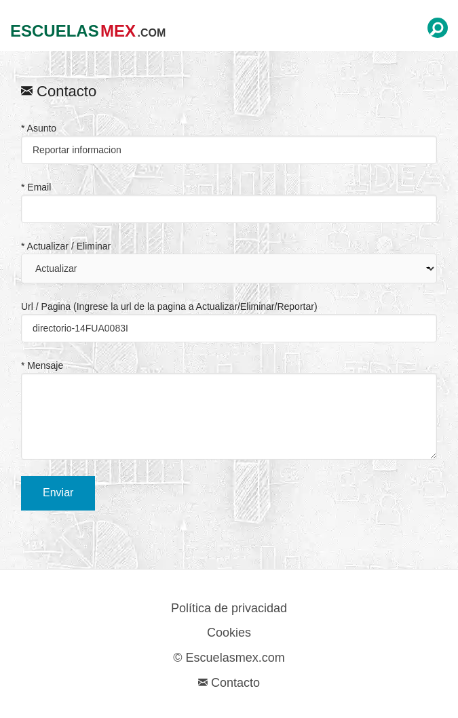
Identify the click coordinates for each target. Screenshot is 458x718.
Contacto (229, 683)
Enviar (58, 492)
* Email (229, 202)
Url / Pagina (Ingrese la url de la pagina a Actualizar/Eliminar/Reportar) (229, 321)
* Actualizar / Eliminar (229, 262)
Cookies (229, 632)
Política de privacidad (229, 608)
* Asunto (229, 143)
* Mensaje (229, 410)
